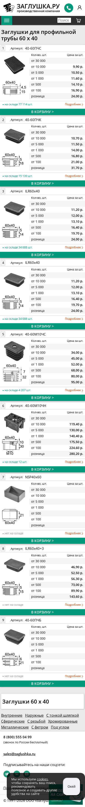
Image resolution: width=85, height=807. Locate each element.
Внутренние (11, 715)
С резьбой (36, 721)
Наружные (34, 715)
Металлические (15, 727)
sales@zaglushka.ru (19, 754)
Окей (72, 786)
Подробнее (74, 104)
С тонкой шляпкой (62, 715)
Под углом (60, 727)
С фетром (39, 727)
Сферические (13, 721)
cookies (42, 779)
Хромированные (63, 721)
